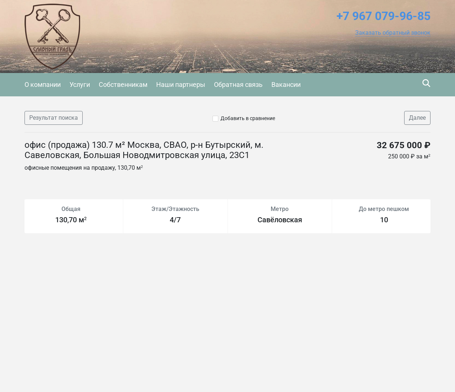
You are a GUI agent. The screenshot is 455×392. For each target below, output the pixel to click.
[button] (392, 32)
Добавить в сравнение (248, 118)
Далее (417, 117)
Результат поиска (53, 117)
